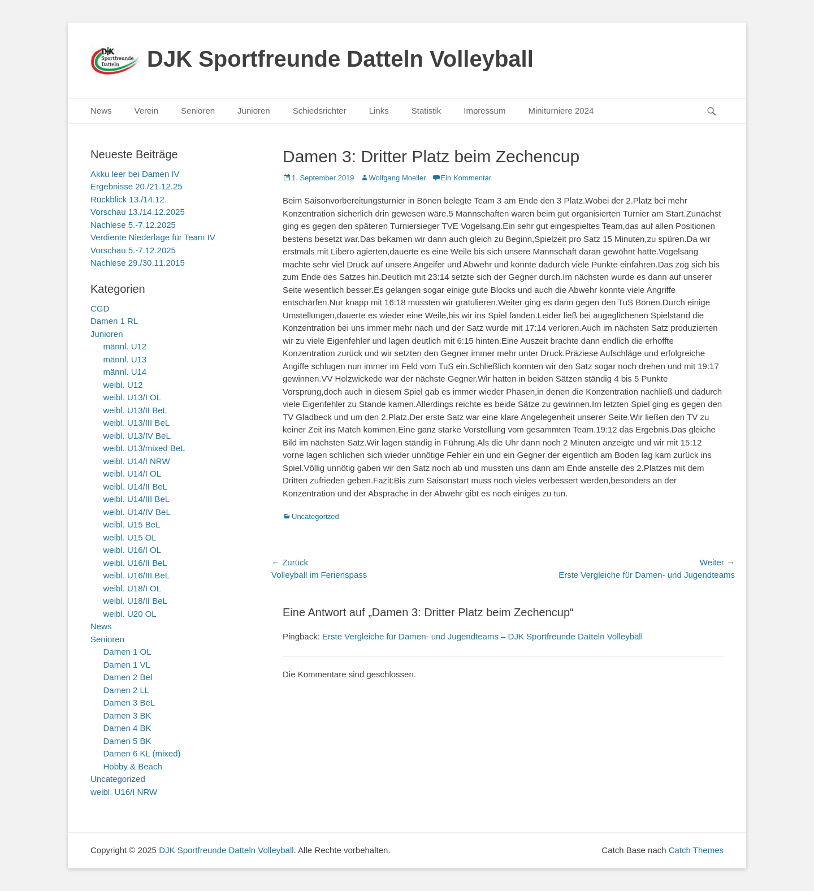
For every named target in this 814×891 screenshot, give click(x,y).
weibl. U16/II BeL (135, 563)
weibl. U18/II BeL (135, 600)
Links (379, 110)
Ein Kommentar (466, 178)
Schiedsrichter (320, 110)
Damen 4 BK (127, 728)
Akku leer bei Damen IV (135, 174)
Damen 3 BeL (129, 702)
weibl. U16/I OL (132, 550)
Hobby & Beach (132, 766)
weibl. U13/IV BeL (137, 435)
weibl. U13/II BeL (135, 410)
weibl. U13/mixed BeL (144, 448)
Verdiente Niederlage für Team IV (152, 237)
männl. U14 (125, 372)
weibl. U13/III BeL (136, 422)
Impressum (484, 110)
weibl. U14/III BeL (136, 499)
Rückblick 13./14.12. (128, 199)
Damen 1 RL (114, 321)
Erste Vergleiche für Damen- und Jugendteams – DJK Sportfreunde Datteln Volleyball (482, 636)
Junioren (253, 110)
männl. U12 (125, 346)
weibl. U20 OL (130, 613)
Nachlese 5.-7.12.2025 (133, 225)
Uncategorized (315, 516)
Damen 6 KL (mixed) (142, 753)
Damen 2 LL (126, 690)
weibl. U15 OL (130, 537)
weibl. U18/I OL (132, 588)
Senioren (198, 110)
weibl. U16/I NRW (123, 792)
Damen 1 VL (126, 664)
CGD (99, 308)
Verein (147, 110)
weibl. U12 (123, 385)
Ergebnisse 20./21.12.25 (136, 186)
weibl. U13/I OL (132, 397)
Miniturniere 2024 (561, 110)
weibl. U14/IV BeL (137, 512)
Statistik (426, 110)
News (101, 110)
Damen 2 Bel (128, 677)
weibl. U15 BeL (132, 524)
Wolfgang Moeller (397, 178)
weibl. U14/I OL (132, 473)
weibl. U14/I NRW (136, 461)
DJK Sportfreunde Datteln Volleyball (340, 58)
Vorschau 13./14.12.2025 (137, 212)
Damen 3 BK (127, 715)
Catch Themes (696, 850)
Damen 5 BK (127, 741)
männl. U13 (125, 359)
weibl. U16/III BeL (136, 575)
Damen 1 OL (127, 651)
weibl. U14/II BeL (135, 486)
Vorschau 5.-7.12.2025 (133, 250)
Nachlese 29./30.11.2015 (137, 262)
